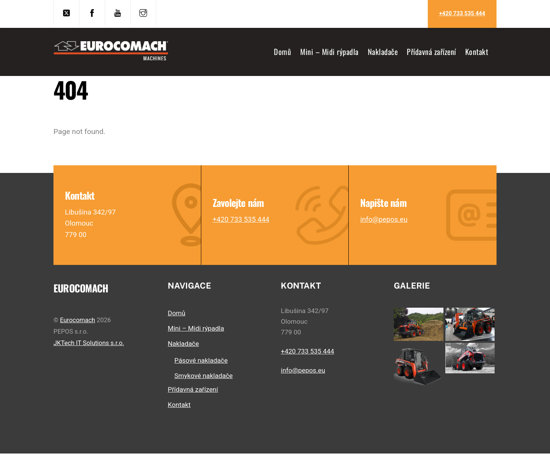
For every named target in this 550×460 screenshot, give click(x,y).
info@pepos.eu (384, 224)
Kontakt (477, 53)
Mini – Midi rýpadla (329, 53)
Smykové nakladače (204, 382)
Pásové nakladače (201, 367)
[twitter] (66, 12)
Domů (282, 53)
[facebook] (92, 12)
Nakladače (383, 53)
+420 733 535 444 (462, 13)
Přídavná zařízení (431, 53)
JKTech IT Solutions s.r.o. (88, 349)
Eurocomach (77, 326)
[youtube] (117, 12)
